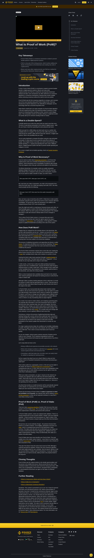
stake (20, 427)
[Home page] (9, 2)
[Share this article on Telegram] (77, 15)
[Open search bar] (75, 2)
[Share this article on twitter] (69, 15)
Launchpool (50, 542)
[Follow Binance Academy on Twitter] (71, 531)
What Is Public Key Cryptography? (30, 482)
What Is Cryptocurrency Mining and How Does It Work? (35, 479)
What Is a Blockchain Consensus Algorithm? (33, 484)
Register (84, 2)
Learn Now (55, 6)
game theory (30, 221)
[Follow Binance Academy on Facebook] (69, 531)
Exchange (50, 535)
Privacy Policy (61, 537)
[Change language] (88, 2)
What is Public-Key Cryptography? (41, 366)
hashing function (51, 257)
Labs (49, 539)
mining (20, 244)
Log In (79, 2)
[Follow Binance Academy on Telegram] (73, 531)
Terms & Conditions (62, 535)
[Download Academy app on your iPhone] (21, 539)
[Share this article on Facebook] (73, 15)
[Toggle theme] (91, 2)
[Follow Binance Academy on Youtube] (75, 531)
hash (21, 254)
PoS (33, 409)
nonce (36, 309)
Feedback (60, 544)
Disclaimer (60, 539)
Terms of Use (24, 512)
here (42, 501)
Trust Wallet (50, 546)
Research (50, 544)
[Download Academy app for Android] (29, 539)
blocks (56, 232)
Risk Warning (34, 512)
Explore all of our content (47, 525)
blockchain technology (41, 160)
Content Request (62, 542)
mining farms (27, 441)
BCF (49, 537)
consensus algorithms (33, 407)
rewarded (49, 349)
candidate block (37, 235)
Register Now (75, 111)
